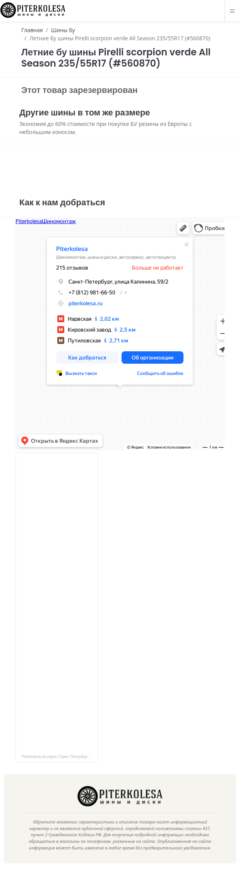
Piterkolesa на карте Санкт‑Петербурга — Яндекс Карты (60, 757)
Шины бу (63, 30)
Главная (32, 30)
